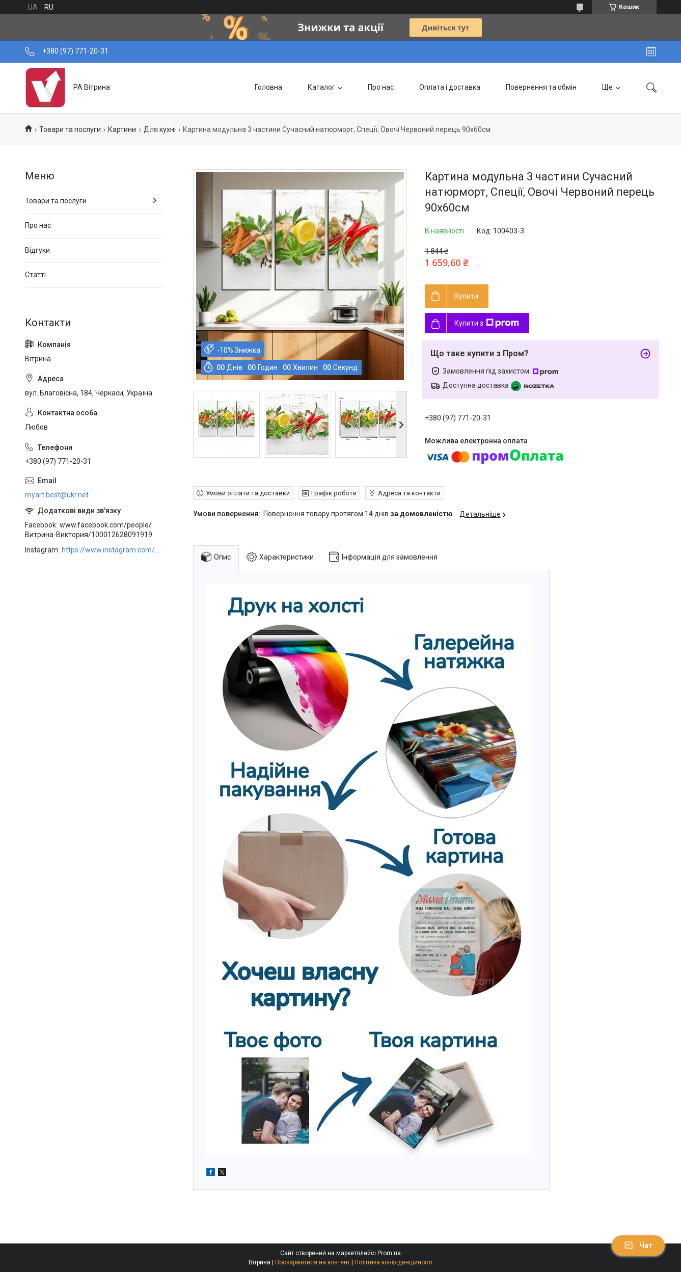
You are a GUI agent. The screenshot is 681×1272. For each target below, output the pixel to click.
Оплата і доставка (449, 87)
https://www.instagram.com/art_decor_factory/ (112, 550)
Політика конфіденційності (393, 1262)
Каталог (321, 87)
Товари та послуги (70, 129)
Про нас (381, 87)
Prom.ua (389, 1253)
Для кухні (160, 129)
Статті (35, 275)
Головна (268, 87)
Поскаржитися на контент (312, 1262)
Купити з (486, 323)
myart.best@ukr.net (57, 495)
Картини (122, 129)
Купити (466, 296)
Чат (638, 1245)
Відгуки (37, 250)
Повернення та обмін (541, 87)
